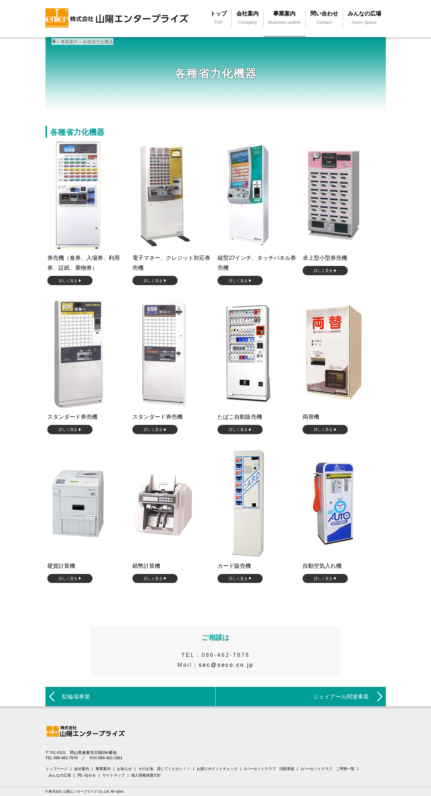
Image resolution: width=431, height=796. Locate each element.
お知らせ (124, 769)
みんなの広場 (60, 775)
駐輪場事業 (76, 697)
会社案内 (81, 769)
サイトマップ (113, 775)
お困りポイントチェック (217, 769)
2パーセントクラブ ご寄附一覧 (328, 769)
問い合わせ (86, 775)
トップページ (56, 769)
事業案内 (69, 41)
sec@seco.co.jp (226, 665)
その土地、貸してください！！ (164, 769)
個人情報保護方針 (146, 775)
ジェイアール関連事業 (341, 697)
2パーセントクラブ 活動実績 (269, 769)
